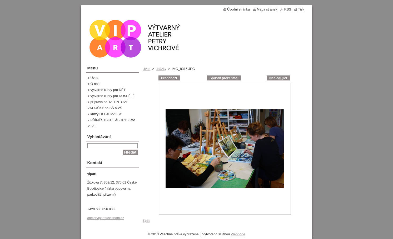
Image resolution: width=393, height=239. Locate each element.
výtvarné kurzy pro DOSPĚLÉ (113, 96)
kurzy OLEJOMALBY (106, 114)
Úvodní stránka (238, 9)
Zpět (146, 221)
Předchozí (169, 78)
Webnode (238, 235)
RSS (287, 9)
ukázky (161, 69)
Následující (278, 78)
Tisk (301, 9)
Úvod (147, 69)
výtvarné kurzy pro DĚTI (109, 90)
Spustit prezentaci (224, 78)
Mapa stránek (267, 9)
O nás (95, 84)
